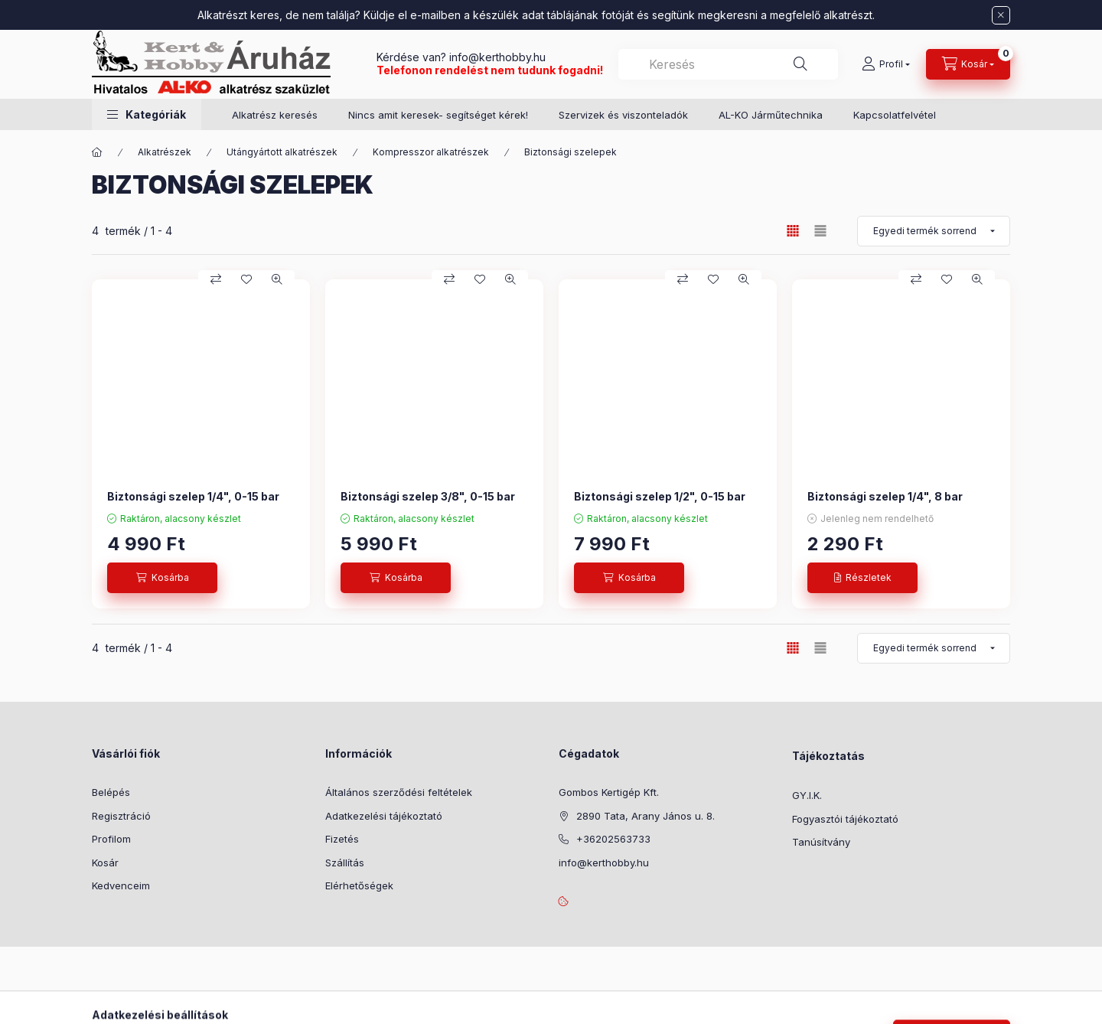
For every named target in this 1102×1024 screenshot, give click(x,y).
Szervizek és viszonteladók (623, 115)
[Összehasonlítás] (216, 279)
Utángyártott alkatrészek (282, 152)
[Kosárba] (162, 578)
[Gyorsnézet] (277, 279)
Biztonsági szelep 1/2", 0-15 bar (659, 496)
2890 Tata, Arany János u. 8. (645, 816)
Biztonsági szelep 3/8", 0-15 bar (428, 496)
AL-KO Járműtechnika (771, 115)
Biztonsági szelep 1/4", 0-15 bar (193, 496)
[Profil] (886, 64)
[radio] (820, 230)
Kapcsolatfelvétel (894, 115)
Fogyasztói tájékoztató (845, 819)
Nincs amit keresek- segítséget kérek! (438, 115)
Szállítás (344, 862)
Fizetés (342, 839)
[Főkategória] (97, 152)
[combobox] (728, 64)
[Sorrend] (933, 231)
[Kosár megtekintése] (968, 64)
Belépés (111, 792)
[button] (146, 114)
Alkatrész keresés (275, 115)
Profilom (111, 839)
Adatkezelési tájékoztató (383, 816)
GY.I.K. (807, 795)
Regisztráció (121, 816)
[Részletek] (862, 578)
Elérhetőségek (359, 885)
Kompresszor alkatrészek (431, 152)
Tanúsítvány (821, 842)
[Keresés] (800, 64)
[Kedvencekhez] (246, 279)
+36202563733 (613, 839)
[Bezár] (1001, 15)
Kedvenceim (121, 885)
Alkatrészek (164, 152)
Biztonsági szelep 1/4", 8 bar (885, 496)
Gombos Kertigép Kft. (609, 792)
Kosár (105, 862)
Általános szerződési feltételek (398, 792)
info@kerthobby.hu (496, 57)
